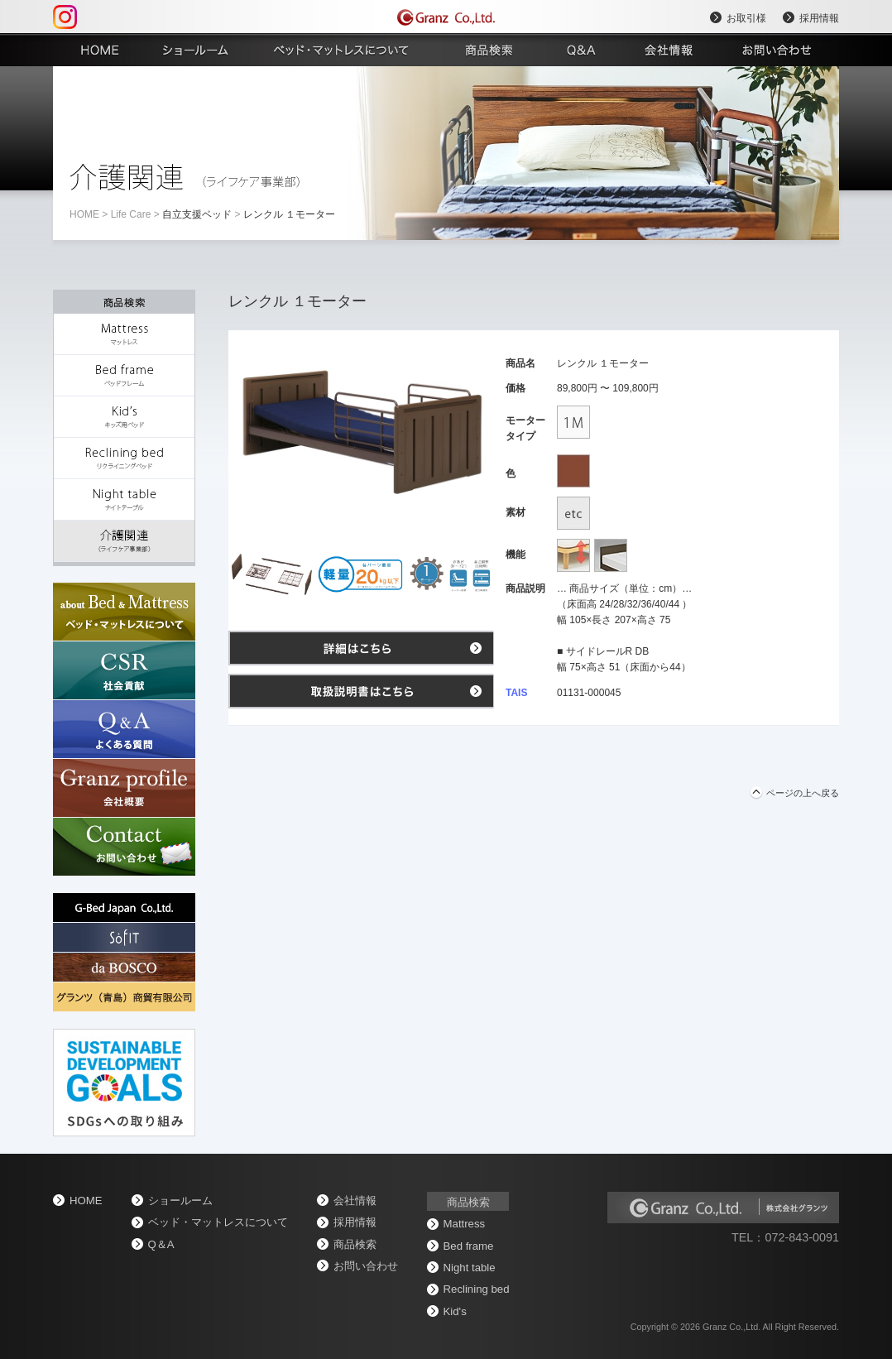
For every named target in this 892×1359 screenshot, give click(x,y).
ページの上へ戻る (802, 793)
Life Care (131, 214)
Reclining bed (477, 1289)
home (84, 214)
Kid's (455, 1311)
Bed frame (469, 1246)
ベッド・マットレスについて (218, 1222)
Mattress (465, 1223)
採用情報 (819, 18)
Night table (470, 1267)
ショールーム (180, 1200)
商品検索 (354, 1244)
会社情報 (354, 1200)
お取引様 (746, 18)
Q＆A (161, 1244)
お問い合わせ (365, 1266)
